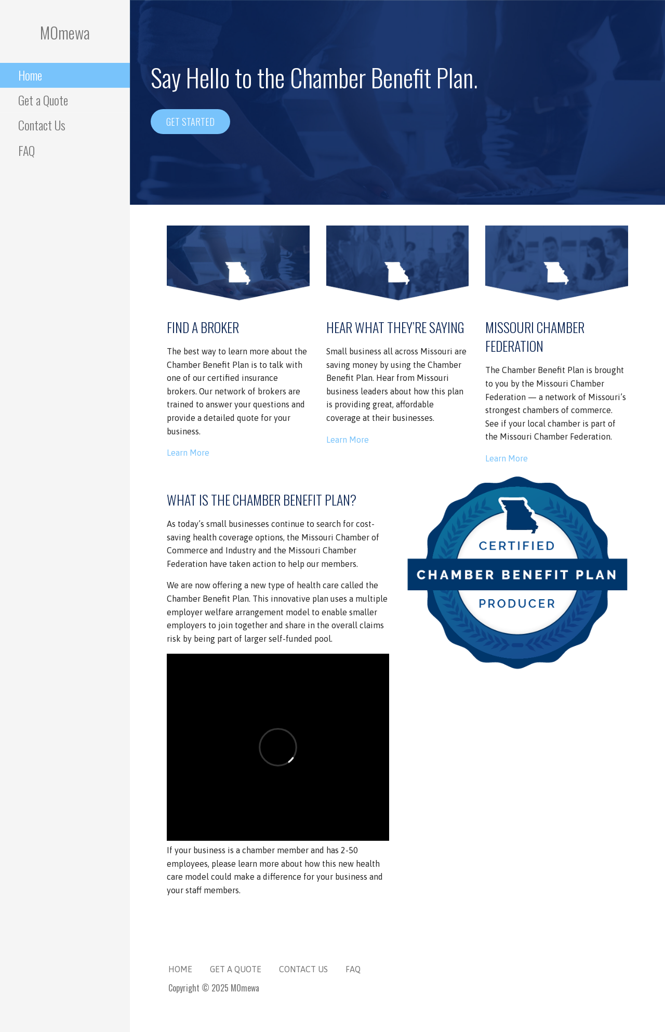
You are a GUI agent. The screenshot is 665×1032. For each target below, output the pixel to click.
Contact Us (41, 124)
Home (30, 74)
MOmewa (65, 32)
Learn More (188, 452)
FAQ (26, 150)
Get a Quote (43, 99)
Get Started (190, 121)
